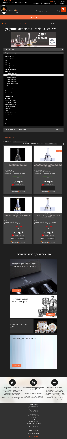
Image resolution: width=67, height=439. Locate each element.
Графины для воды (30, 24)
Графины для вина (11, 77)
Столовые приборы (33, 410)
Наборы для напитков (11, 67)
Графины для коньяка (12, 83)
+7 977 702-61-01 (33, 426)
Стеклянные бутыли (10, 88)
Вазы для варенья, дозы (11, 117)
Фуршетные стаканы (10, 100)
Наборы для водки (10, 65)
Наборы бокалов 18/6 (10, 69)
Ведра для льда (9, 96)
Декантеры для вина (10, 92)
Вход (55, 1)
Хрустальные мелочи (10, 123)
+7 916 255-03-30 (6, 1)
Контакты (61, 3)
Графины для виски (11, 79)
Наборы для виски (10, 61)
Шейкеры (7, 98)
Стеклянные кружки (10, 102)
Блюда (6, 110)
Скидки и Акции (48, 3)
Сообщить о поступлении (18, 238)
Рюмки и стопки (9, 56)
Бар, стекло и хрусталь (11, 24)
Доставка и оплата (37, 3)
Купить (18, 188)
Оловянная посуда (33, 411)
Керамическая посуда (33, 407)
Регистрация (61, 1)
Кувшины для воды (10, 90)
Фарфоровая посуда (33, 406)
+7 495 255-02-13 (11, 2)
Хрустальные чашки (10, 104)
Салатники (7, 108)
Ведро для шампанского (11, 94)
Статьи (55, 3)
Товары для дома (34, 414)
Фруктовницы (8, 119)
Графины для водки (11, 81)
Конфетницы (8, 114)
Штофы (7, 85)
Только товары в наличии (28, 143)
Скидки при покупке (19, 184)
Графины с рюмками (11, 73)
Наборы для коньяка (10, 63)
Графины (20, 24)
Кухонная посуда (33, 413)
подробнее (17, 290)
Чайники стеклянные (10, 106)
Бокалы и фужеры (9, 58)
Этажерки (7, 121)
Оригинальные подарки (33, 415)
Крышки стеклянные (10, 112)
